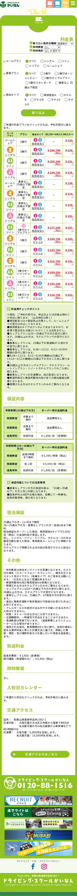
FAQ (34, 861)
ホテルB (39, 99)
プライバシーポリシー (49, 861)
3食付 (47, 73)
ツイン (66, 61)
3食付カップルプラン (57, 78)
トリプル (34, 65)
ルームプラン (10, 134)
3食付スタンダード (40, 82)
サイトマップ (23, 861)
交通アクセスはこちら (41, 754)
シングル (49, 61)
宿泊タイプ (37, 134)
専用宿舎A (50, 95)
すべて (32, 61)
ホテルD (38, 276)
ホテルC (56, 99)
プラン (23, 134)
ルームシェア (55, 65)
